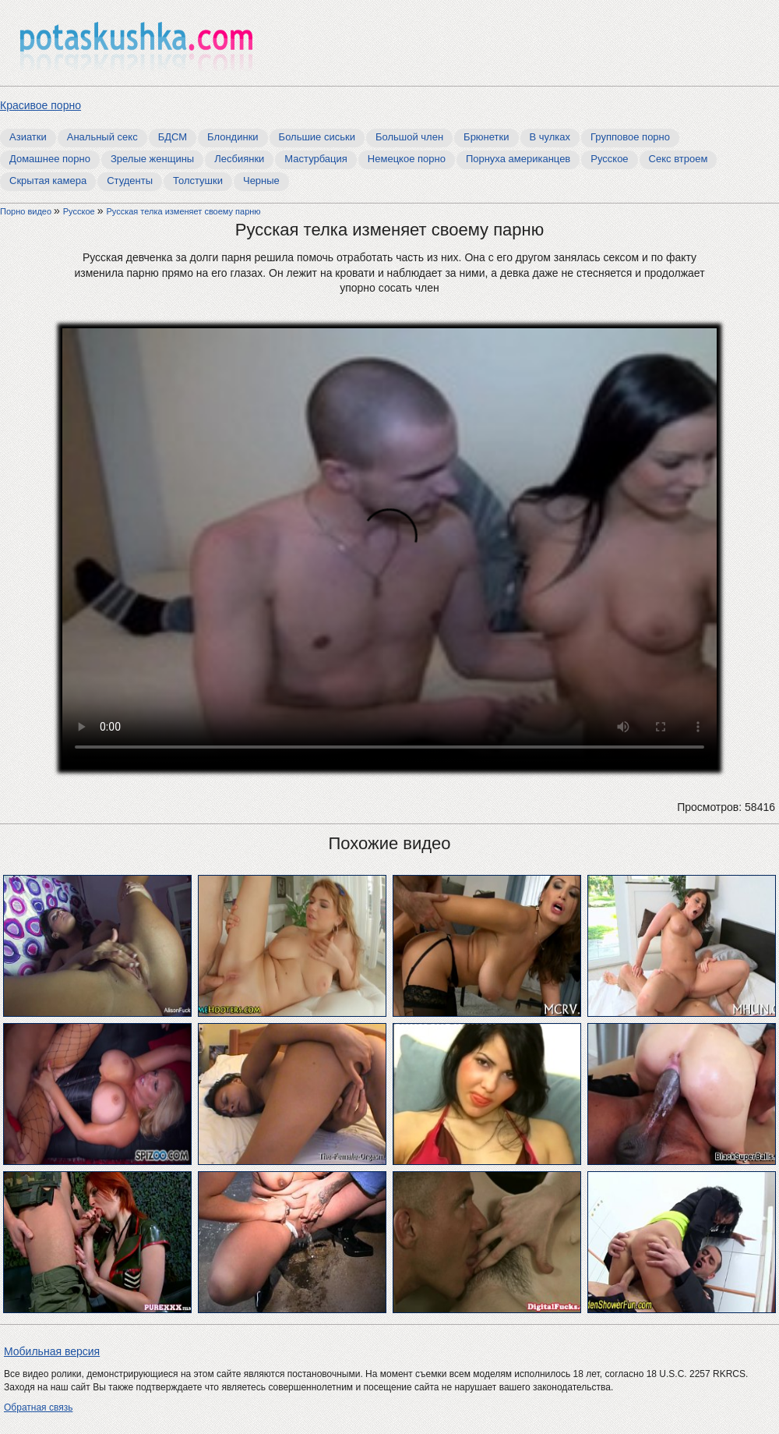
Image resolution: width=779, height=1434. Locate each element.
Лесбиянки (239, 159)
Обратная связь (38, 1407)
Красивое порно (40, 105)
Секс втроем (678, 159)
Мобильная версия (52, 1351)
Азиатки (28, 137)
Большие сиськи (317, 137)
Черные (261, 180)
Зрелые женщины (152, 159)
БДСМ (172, 137)
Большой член (409, 137)
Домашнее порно (49, 159)
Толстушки (198, 180)
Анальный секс (102, 137)
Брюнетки (486, 137)
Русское (609, 159)
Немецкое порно (407, 159)
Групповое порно (630, 137)
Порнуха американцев (518, 159)
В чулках (550, 137)
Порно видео (27, 211)
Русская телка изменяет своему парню (183, 211)
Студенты (130, 180)
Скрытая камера (47, 180)
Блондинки (233, 137)
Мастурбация (315, 159)
